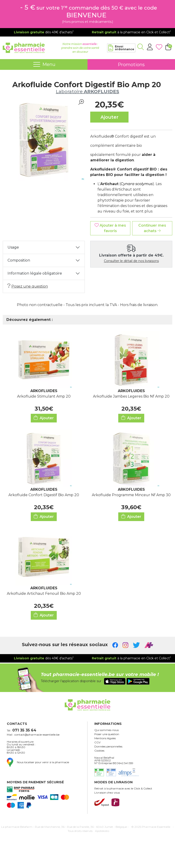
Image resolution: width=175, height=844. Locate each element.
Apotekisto (102, 831)
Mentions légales (105, 738)
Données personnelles (108, 746)
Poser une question (106, 734)
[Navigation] (44, 64)
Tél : (21, 730)
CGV (97, 742)
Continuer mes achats (152, 228)
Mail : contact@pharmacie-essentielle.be (33, 734)
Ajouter (44, 417)
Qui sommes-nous (106, 730)
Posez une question (28, 286)
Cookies (99, 750)
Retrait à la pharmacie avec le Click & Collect (123, 788)
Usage (13, 247)
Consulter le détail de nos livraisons (131, 261)
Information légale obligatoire (35, 273)
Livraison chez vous (107, 792)
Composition (19, 260)
